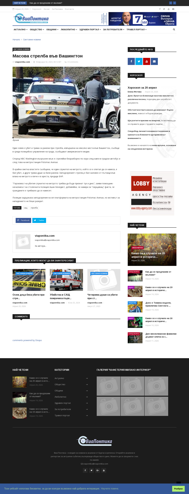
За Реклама (57, 9)
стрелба (34, 208)
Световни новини (32, 39)
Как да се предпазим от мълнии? (46, 3)
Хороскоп (36, 9)
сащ (25, 208)
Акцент (131, 286)
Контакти (69, 9)
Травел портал (136, 29)
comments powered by (27, 340)
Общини (52, 29)
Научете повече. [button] (110, 488)
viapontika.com (22, 62)
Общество (37, 29)
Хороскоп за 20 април (142, 86)
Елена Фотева (134, 91)
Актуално (20, 29)
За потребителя (113, 29)
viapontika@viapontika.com (47, 240)
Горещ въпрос (133, 271)
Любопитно (69, 29)
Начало (16, 39)
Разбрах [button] (178, 489)
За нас (47, 9)
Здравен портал (90, 29)
